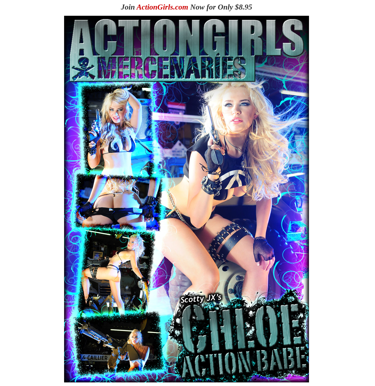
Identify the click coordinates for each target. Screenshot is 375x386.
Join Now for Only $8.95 (186, 7)
